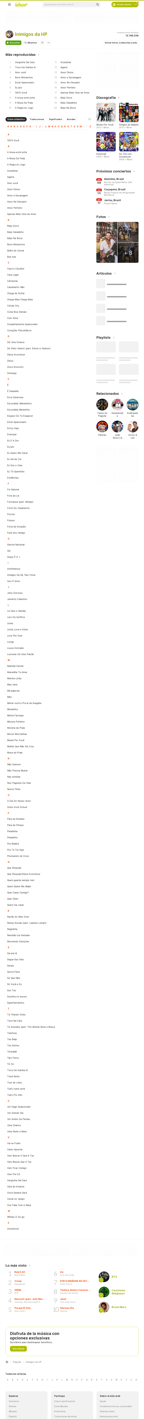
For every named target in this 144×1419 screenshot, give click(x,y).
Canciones (14, 1401)
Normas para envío (109, 1416)
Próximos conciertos (113, 171)
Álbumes (13, 1411)
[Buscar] (97, 4)
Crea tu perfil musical (64, 1401)
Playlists (13, 1416)
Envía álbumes (61, 1406)
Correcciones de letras (65, 1416)
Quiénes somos (107, 1411)
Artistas (12, 1406)
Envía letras (60, 1411)
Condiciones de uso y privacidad (116, 1406)
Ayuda (103, 1401)
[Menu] (9, 4)
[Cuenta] (136, 4)
